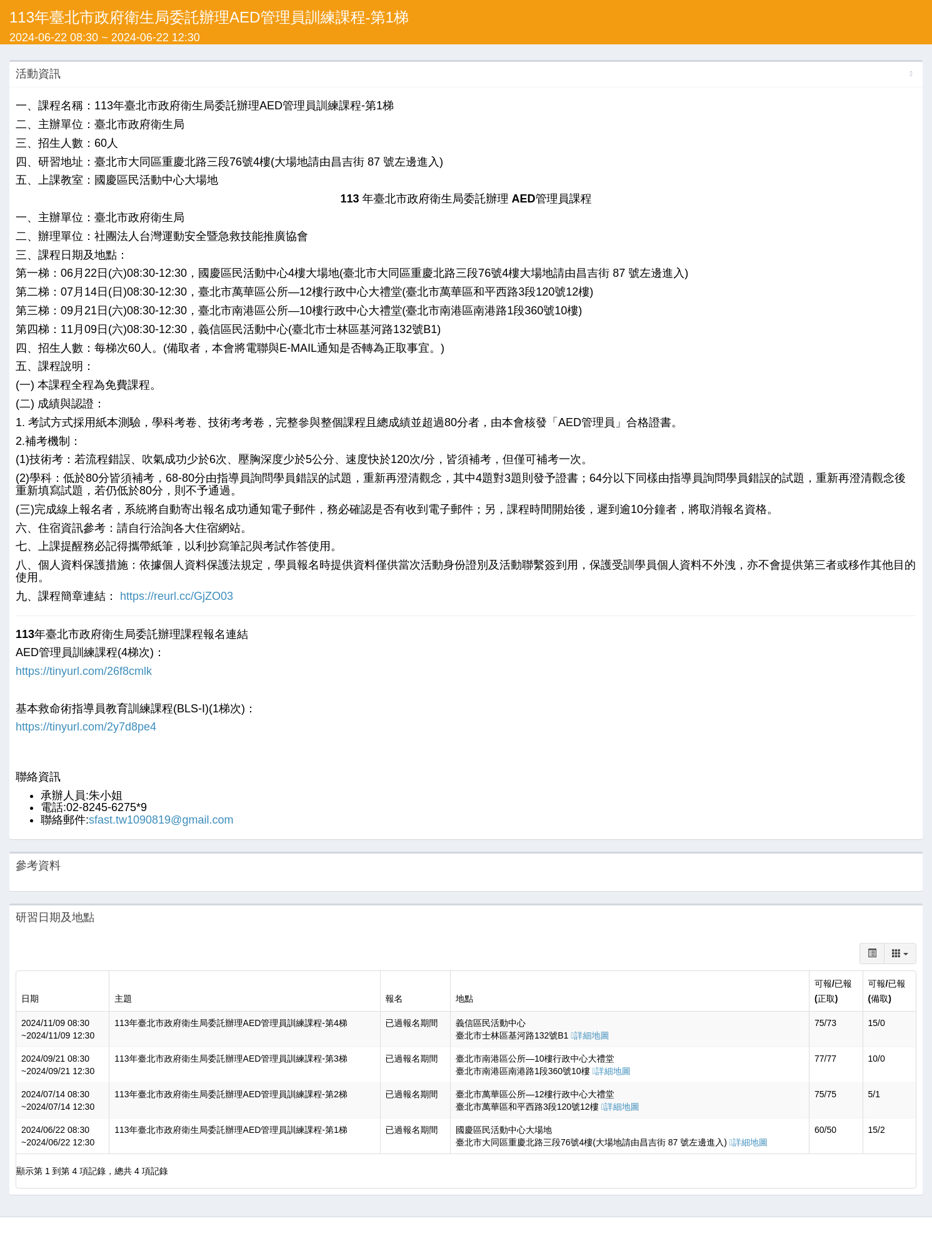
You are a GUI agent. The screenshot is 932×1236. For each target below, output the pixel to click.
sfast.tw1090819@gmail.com (161, 820)
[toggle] (871, 953)
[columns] (900, 953)
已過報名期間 (412, 1023)
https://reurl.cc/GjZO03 (175, 596)
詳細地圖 (590, 1035)
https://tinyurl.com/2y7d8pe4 (86, 726)
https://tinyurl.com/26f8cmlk (84, 671)
